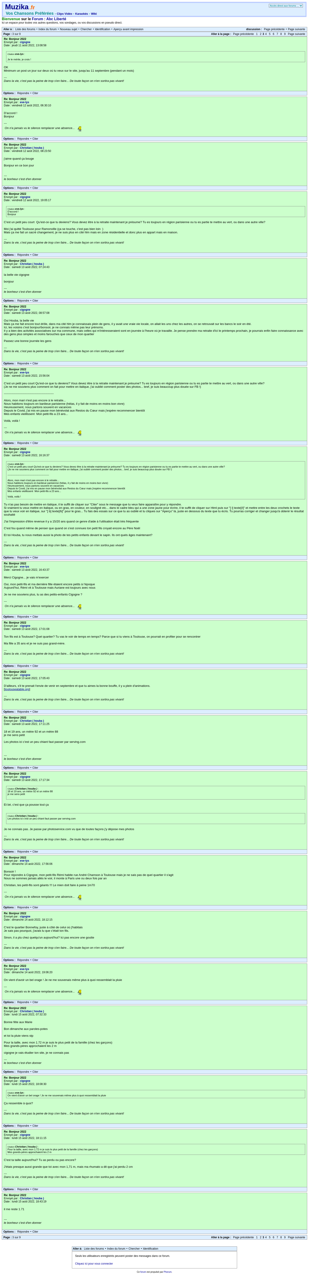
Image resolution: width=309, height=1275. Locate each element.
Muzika (17, 7)
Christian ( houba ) (32, 147)
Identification (102, 29)
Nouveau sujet (68, 29)
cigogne (25, 42)
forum (143, 1272)
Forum (37, 19)
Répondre (23, 93)
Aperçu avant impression (128, 29)
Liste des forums (25, 29)
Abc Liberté (56, 19)
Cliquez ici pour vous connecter (94, 1263)
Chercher (86, 29)
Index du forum (48, 29)
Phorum (168, 1272)
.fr (32, 7)
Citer (35, 93)
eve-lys (24, 102)
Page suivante (296, 29)
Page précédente (274, 29)
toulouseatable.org (17, 689)
